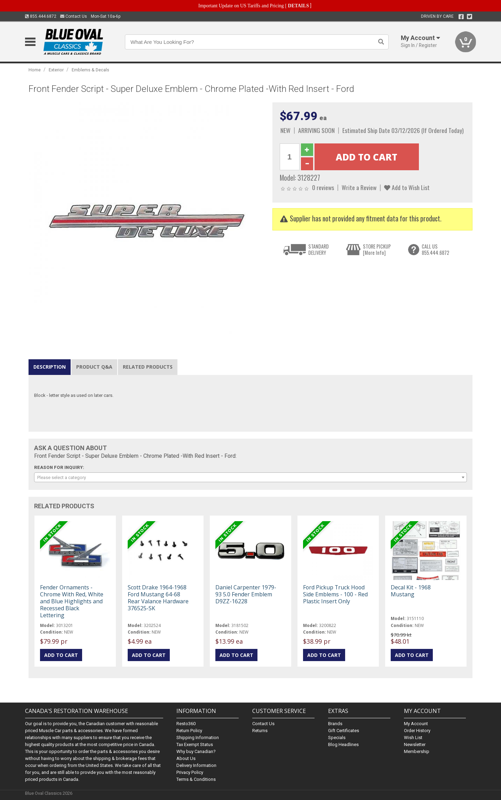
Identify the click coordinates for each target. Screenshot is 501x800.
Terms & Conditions (196, 779)
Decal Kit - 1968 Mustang (411, 590)
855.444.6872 (40, 16)
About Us (186, 758)
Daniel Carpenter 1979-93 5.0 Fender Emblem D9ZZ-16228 (245, 594)
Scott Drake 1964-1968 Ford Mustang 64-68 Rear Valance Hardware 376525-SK (158, 597)
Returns (260, 730)
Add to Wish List (407, 187)
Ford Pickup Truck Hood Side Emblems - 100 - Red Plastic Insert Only (335, 594)
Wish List (413, 737)
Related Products (148, 366)
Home (35, 69)
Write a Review (359, 187)
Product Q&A (94, 366)
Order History (417, 730)
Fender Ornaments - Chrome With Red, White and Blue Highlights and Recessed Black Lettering (71, 601)
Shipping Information (197, 737)
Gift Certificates (343, 730)
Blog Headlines (343, 744)
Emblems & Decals (90, 69)
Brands (335, 723)
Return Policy (189, 730)
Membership (416, 751)
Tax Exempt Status (194, 744)
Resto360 (186, 723)
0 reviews (323, 187)
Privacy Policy (189, 772)
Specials (336, 737)
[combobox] (250, 477)
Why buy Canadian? (196, 751)
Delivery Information (196, 765)
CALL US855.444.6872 (435, 249)
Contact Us (73, 16)
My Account (416, 723)
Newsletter (415, 744)
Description (49, 366)
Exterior (56, 69)
